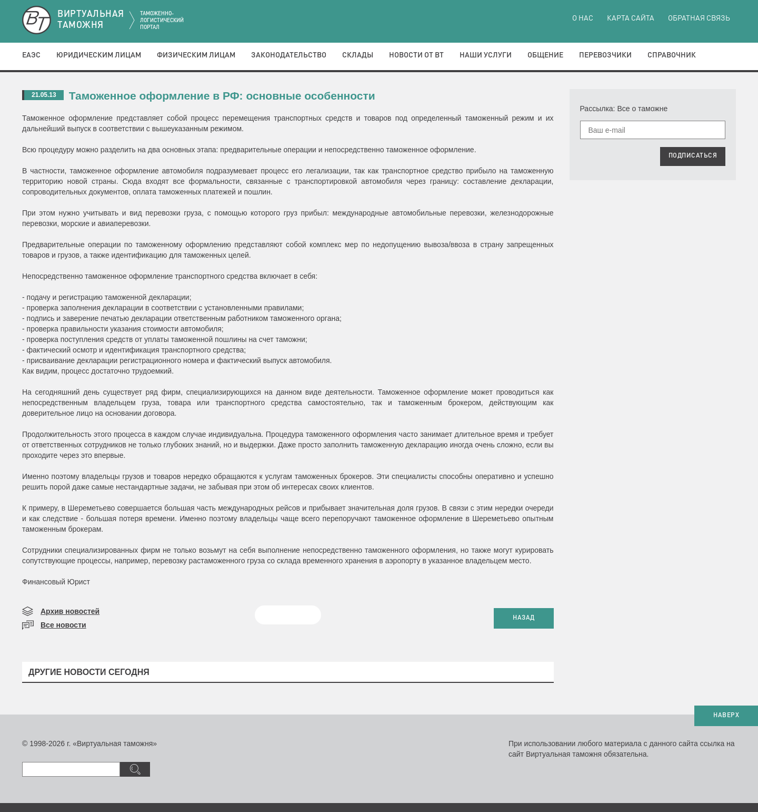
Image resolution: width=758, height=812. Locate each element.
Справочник (671, 55)
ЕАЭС (31, 55)
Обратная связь (699, 18)
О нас (582, 18)
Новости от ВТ (416, 55)
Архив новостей (70, 611)
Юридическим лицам (98, 55)
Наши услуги (486, 55)
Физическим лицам (196, 55)
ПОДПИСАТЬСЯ (693, 156)
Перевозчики (605, 55)
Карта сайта (630, 18)
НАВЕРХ (726, 715)
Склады (357, 55)
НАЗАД (524, 618)
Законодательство (288, 55)
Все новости (63, 625)
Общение (545, 55)
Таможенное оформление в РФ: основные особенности (222, 96)
